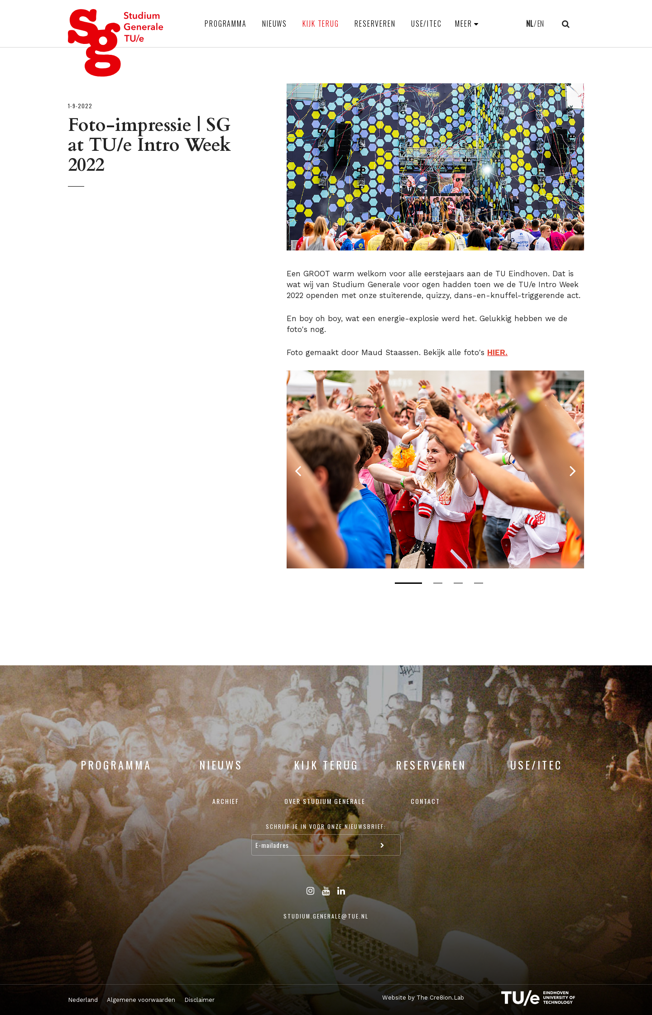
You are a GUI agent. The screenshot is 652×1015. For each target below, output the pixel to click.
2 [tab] (437, 583)
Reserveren (375, 23)
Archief (225, 801)
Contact (425, 801)
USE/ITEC (426, 23)
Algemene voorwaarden (141, 999)
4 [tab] (478, 583)
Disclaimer (199, 999)
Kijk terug (320, 23)
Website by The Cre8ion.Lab (423, 997)
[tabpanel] (435, 469)
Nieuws (274, 23)
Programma (226, 23)
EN (540, 23)
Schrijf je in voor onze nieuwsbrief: (326, 826)
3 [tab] (458, 583)
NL (529, 23)
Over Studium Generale (324, 801)
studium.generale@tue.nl (326, 916)
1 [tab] (408, 583)
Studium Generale (116, 43)
